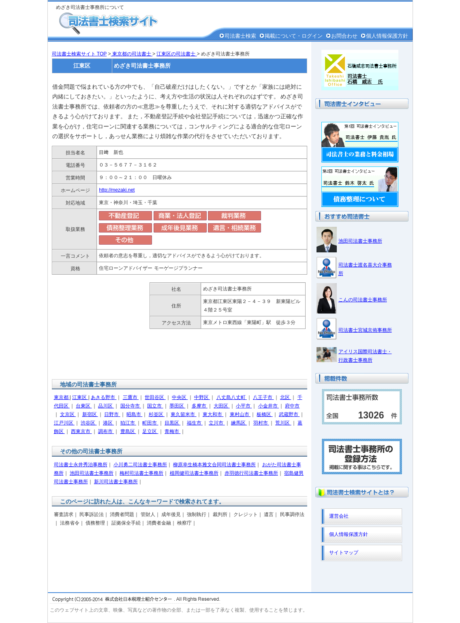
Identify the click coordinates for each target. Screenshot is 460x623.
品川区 (106, 406)
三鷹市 (131, 397)
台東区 (84, 406)
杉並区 (157, 414)
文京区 (68, 414)
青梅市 (172, 431)
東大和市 (213, 414)
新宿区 (90, 414)
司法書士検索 (240, 36)
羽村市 (261, 423)
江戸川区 (64, 423)
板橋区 (264, 414)
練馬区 (239, 423)
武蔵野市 (289, 414)
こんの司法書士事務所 (362, 300)
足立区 (150, 431)
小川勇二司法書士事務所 (140, 464)
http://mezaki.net (117, 190)
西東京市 (81, 431)
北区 (285, 397)
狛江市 (128, 423)
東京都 (62, 397)
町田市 (150, 423)
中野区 (202, 397)
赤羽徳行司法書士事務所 (251, 473)
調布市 (106, 431)
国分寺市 (130, 406)
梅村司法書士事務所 (141, 473)
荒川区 (283, 423)
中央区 (180, 397)
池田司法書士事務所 (91, 473)
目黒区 (172, 423)
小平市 (244, 406)
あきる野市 (103, 397)
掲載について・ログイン (294, 36)
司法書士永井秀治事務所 (80, 464)
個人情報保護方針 (387, 36)
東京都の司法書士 (131, 54)
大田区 (221, 406)
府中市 (292, 406)
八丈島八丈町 (231, 397)
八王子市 (263, 397)
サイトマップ (343, 552)
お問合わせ (344, 36)
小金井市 (268, 406)
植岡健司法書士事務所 (194, 473)
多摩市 (200, 406)
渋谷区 (88, 423)
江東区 (80, 397)
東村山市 (240, 414)
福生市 (195, 423)
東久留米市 (183, 414)
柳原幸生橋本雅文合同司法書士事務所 (214, 464)
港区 (108, 423)
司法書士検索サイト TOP (79, 54)
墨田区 (177, 406)
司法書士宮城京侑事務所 (365, 330)
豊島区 (128, 431)
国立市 (155, 406)
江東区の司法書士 (176, 54)
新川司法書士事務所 (116, 481)
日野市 (112, 414)
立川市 (217, 423)
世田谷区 (155, 397)
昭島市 (134, 414)
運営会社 (339, 516)
